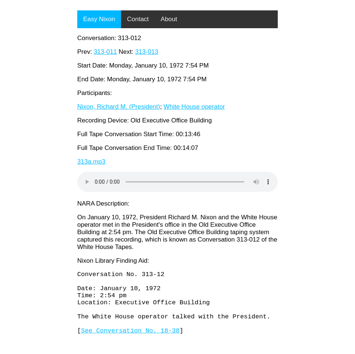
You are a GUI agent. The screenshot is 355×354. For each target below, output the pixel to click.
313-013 (146, 51)
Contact (138, 19)
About (169, 19)
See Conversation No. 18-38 (130, 343)
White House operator (194, 106)
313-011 (105, 51)
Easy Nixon (99, 19)
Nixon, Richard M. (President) (118, 106)
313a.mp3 (91, 161)
